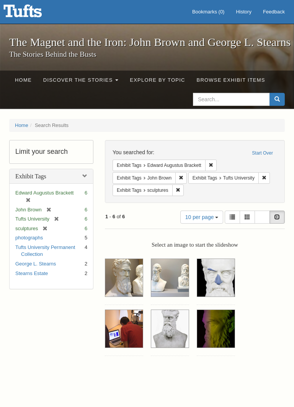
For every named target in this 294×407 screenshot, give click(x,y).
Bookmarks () (208, 12)
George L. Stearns (35, 264)
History (243, 12)
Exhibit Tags (30, 176)
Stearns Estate (31, 273)
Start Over (262, 153)
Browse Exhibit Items (231, 80)
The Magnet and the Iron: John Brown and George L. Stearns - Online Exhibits (32, 13)
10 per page (202, 217)
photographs (29, 238)
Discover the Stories (81, 80)
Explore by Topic (157, 80)
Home (23, 80)
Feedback (274, 12)
